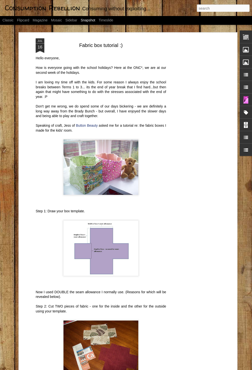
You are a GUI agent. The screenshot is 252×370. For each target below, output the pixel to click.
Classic (8, 20)
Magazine (40, 20)
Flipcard (23, 20)
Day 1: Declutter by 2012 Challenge (101, 352)
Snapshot (88, 20)
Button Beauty (87, 93)
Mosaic (56, 20)
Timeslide (106, 20)
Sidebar (71, 20)
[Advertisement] (193, 83)
